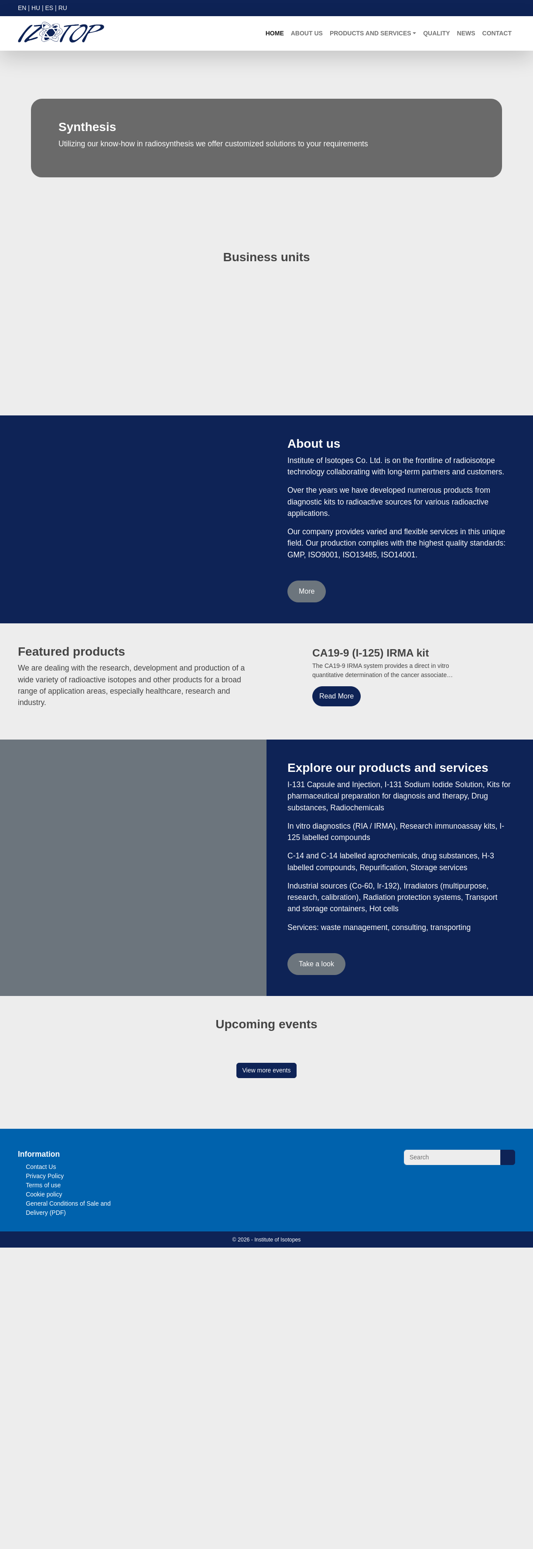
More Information (303, 1534)
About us (310, 33)
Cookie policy (44, 1476)
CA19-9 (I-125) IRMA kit (372, 660)
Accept (481, 1534)
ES (52, 8)
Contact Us (41, 1448)
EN (22, 8)
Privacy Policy (45, 1457)
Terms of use (45, 1467)
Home (278, 33)
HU (37, 8)
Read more (53, 1311)
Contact (496, 33)
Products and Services (371, 33)
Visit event (96, 1311)
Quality (436, 33)
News (465, 33)
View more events (266, 1352)
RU (67, 8)
